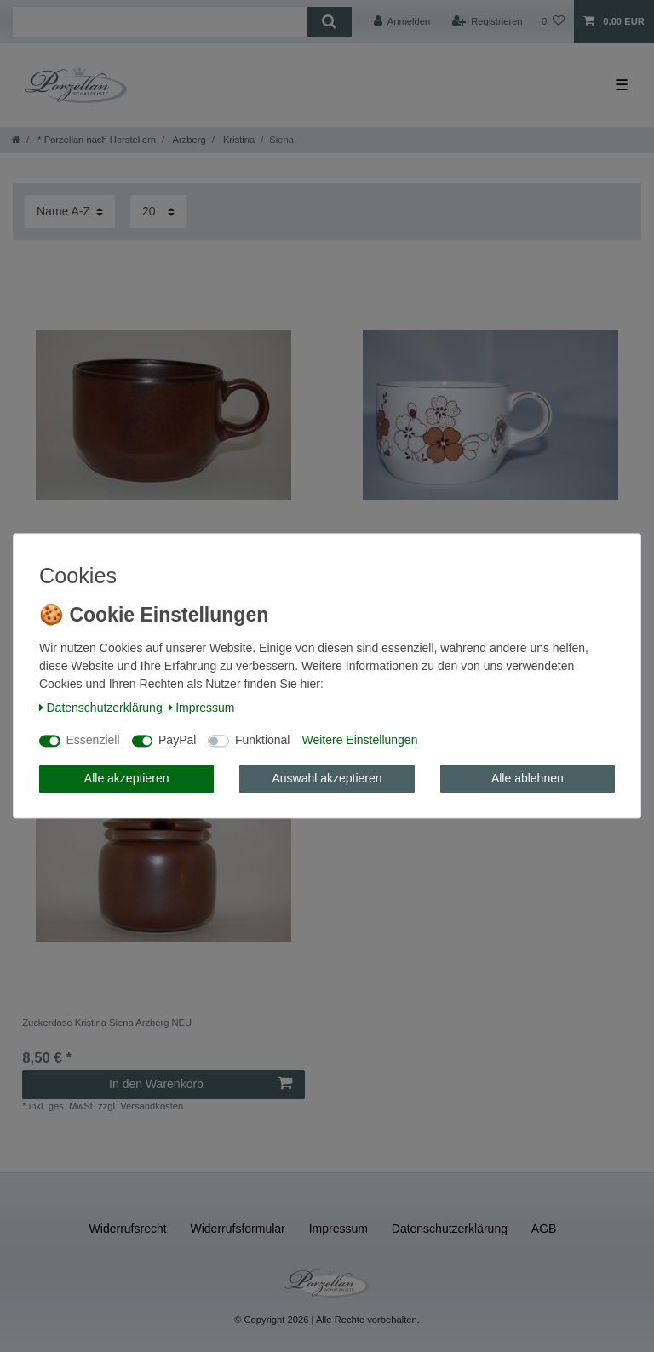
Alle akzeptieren (126, 778)
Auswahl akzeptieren (327, 778)
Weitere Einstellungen (359, 741)
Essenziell (93, 741)
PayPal (177, 741)
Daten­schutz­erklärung (101, 707)
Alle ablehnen (527, 778)
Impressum (202, 707)
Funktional (262, 741)
